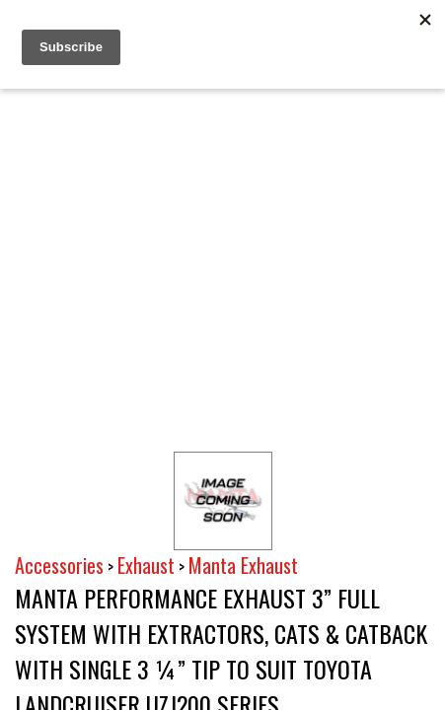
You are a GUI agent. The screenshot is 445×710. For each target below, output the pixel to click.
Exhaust (146, 565)
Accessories (59, 565)
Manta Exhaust (243, 565)
